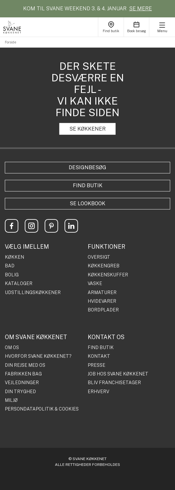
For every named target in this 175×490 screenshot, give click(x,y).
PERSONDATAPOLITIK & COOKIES (42, 409)
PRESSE (96, 365)
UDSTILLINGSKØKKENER (33, 292)
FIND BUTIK (101, 347)
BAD (9, 265)
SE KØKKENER (87, 129)
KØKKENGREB (103, 265)
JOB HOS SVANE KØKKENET (118, 374)
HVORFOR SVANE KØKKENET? (38, 356)
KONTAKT (99, 356)
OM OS (12, 347)
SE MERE (140, 8)
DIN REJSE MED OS (25, 365)
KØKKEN (14, 257)
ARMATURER (102, 292)
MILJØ (11, 400)
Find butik (87, 185)
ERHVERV (98, 391)
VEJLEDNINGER (22, 382)
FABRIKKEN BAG (23, 374)
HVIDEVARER (102, 301)
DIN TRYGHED (20, 391)
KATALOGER (18, 283)
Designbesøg (87, 167)
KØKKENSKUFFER (108, 275)
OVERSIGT (99, 257)
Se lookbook (87, 203)
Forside (10, 42)
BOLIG (12, 275)
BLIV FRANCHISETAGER (114, 382)
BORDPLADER (103, 310)
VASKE (95, 283)
